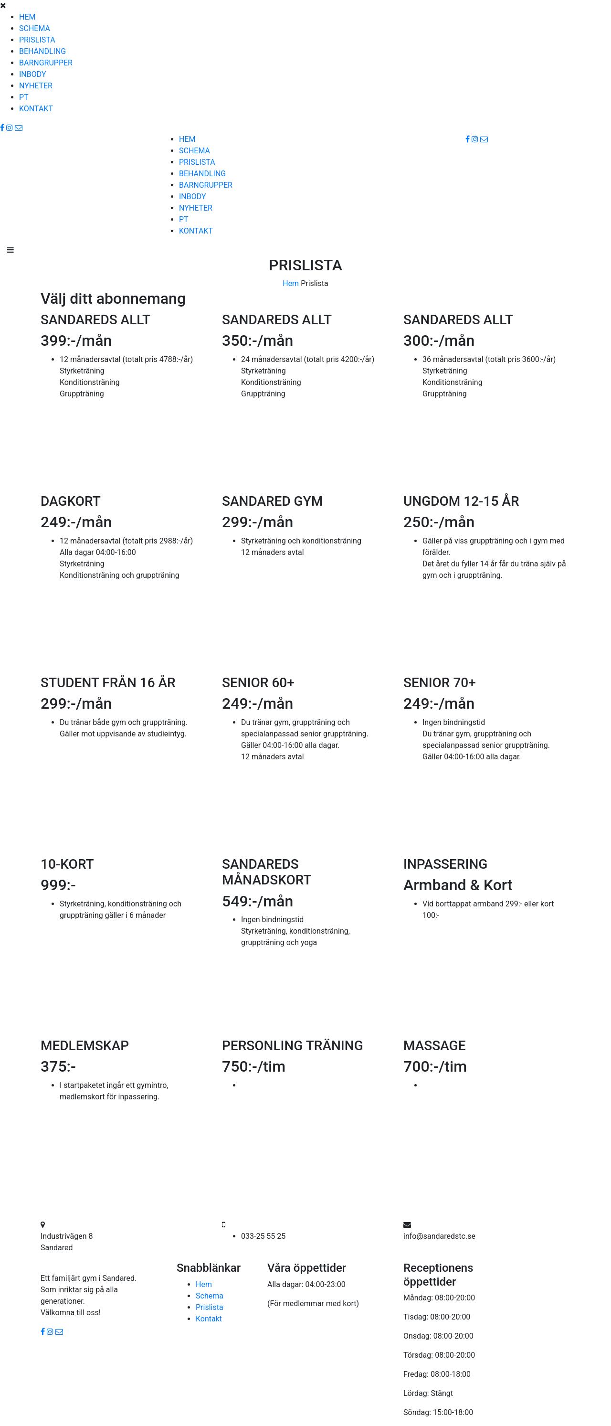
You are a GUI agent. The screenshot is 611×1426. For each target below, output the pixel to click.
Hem (291, 283)
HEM (27, 16)
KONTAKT (36, 108)
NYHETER (36, 85)
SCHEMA (34, 28)
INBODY (32, 74)
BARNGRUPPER (46, 62)
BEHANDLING (42, 51)
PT (24, 97)
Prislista (209, 1307)
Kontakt (209, 1318)
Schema (209, 1295)
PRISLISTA (37, 39)
